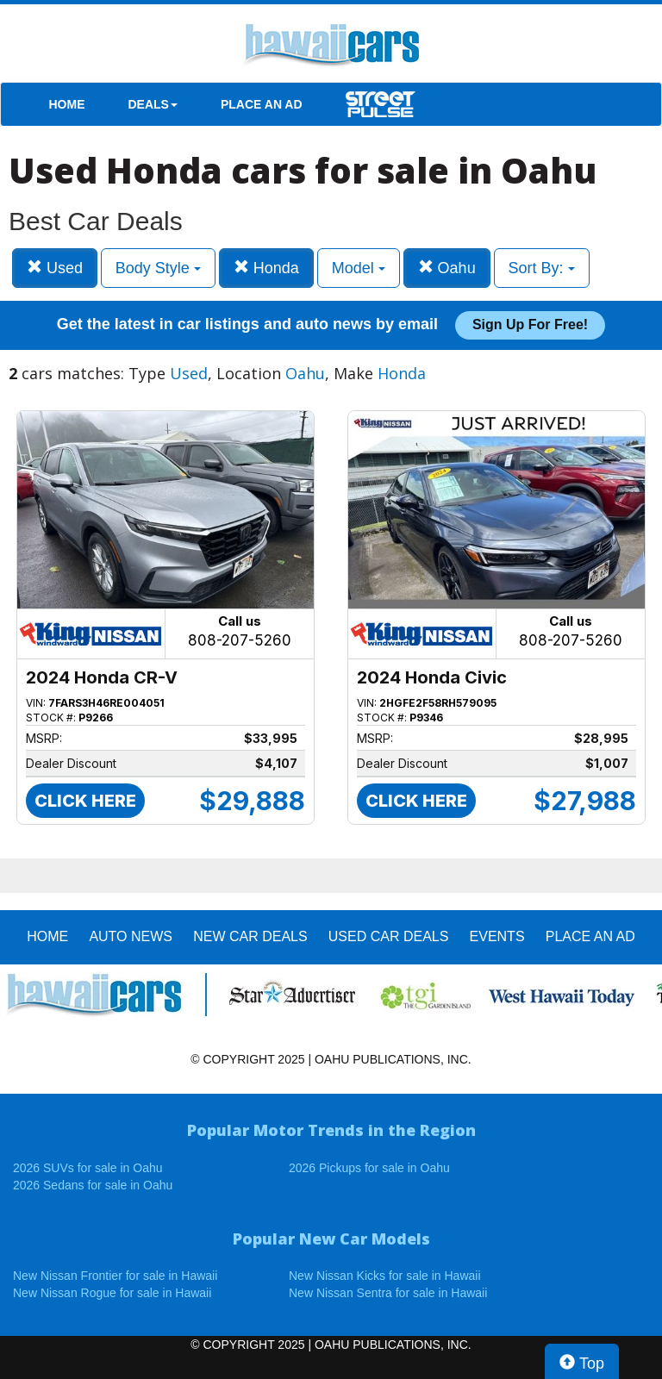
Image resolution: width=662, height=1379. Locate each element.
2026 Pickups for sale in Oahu (369, 1168)
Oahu (447, 268)
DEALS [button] (153, 104)
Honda (266, 268)
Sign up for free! (530, 324)
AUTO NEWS (130, 936)
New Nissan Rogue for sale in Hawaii (112, 1293)
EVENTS (497, 936)
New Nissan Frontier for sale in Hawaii (115, 1275)
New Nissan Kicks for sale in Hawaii (385, 1275)
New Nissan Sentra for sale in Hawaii (388, 1293)
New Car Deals (250, 936)
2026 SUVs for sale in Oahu (88, 1168)
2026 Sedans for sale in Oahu (92, 1185)
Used (55, 268)
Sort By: (542, 268)
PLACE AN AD (262, 104)
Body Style (158, 268)
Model (358, 268)
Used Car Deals (388, 936)
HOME (67, 104)
